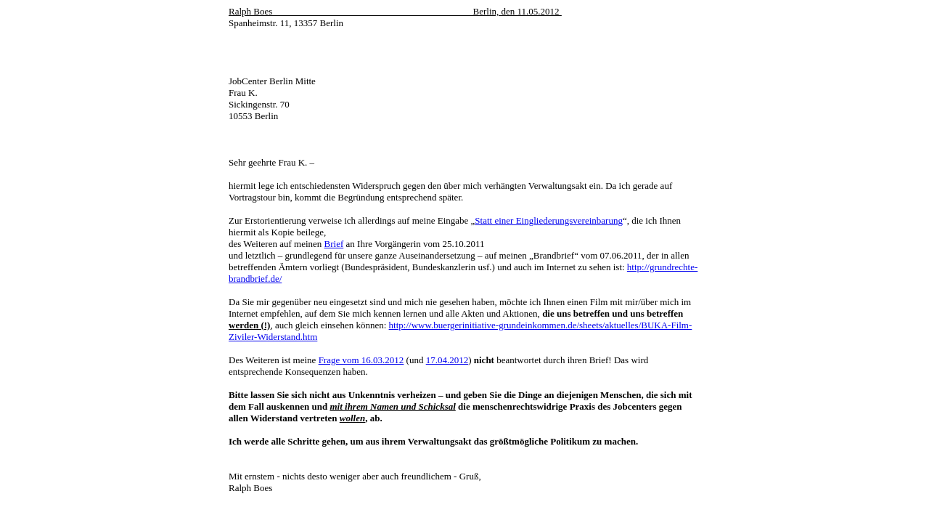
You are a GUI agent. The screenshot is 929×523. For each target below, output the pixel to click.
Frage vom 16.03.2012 (361, 359)
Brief (334, 243)
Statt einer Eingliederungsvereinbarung (549, 220)
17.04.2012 (447, 359)
